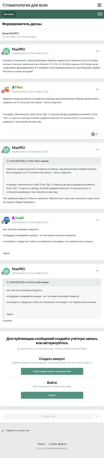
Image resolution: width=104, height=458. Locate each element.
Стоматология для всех (25, 4)
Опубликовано (30, 53)
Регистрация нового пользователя (52, 371)
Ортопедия (30, 36)
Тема (41, 443)
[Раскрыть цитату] (8, 161)
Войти (52, 395)
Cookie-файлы (58, 443)
